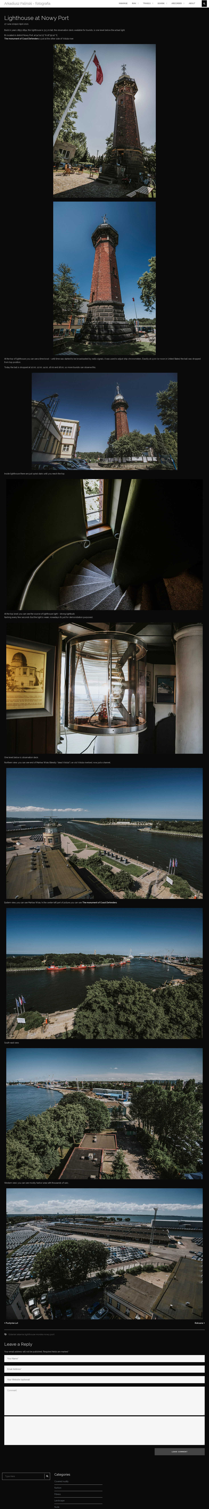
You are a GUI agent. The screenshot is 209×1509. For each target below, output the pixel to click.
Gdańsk (160, 3)
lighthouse (30, 1334)
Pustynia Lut (12, 1323)
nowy (47, 1334)
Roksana (199, 1323)
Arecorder (176, 3)
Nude (56, 1507)
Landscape (59, 1500)
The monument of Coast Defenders (21, 39)
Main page (123, 3)
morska (39, 1334)
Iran (134, 3)
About (192, 3)
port (52, 1334)
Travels (146, 3)
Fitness (57, 1494)
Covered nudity (61, 1481)
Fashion (57, 1488)
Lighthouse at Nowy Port (36, 18)
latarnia (20, 1334)
